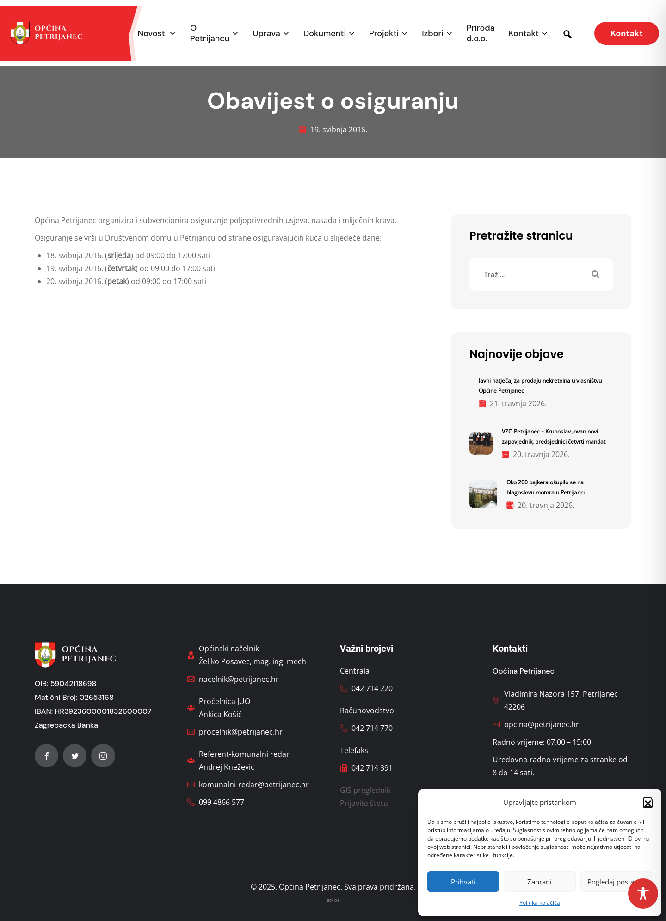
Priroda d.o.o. (481, 33)
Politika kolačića (539, 903)
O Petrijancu (209, 33)
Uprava (266, 33)
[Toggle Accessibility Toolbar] (643, 893)
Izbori (432, 33)
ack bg (333, 900)
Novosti (152, 33)
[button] (647, 802)
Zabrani (539, 881)
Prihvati (463, 881)
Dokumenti (324, 33)
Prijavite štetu (364, 803)
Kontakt (524, 33)
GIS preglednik (365, 790)
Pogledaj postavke (616, 881)
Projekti (384, 33)
